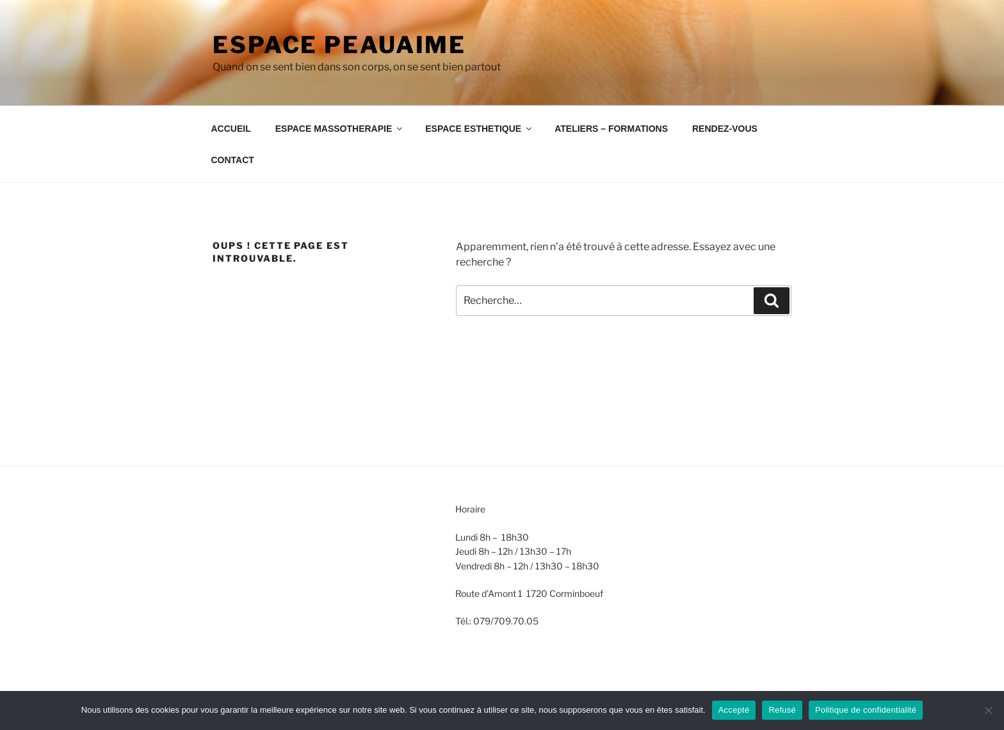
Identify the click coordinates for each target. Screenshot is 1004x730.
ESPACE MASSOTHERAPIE (340, 128)
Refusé (782, 710)
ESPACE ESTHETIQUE (479, 128)
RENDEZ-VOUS (724, 128)
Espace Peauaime (339, 45)
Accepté (734, 710)
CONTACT (232, 160)
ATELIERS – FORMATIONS (611, 128)
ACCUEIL (231, 128)
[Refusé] (988, 710)
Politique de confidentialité (865, 710)
